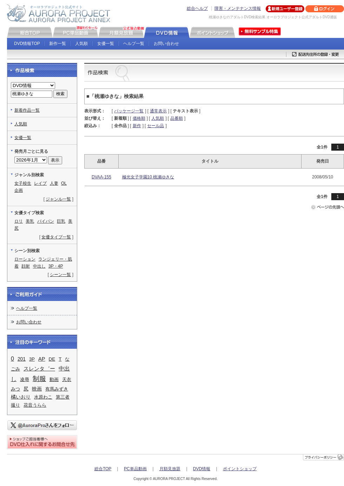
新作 (137, 125)
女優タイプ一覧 (56, 237)
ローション (24, 259)
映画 (37, 389)
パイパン (45, 221)
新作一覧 (57, 43)
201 (22, 359)
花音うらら (35, 405)
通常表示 (158, 111)
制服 (39, 378)
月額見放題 (169, 468)
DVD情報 (201, 468)
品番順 (176, 118)
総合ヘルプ (197, 8)
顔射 (25, 266)
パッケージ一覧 (129, 111)
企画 (18, 190)
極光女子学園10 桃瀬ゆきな (148, 177)
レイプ (40, 183)
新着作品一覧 (27, 110)
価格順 (139, 118)
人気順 (81, 43)
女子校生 (22, 183)
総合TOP (102, 468)
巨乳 (61, 221)
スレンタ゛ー (39, 369)
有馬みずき (56, 389)
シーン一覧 (60, 274)
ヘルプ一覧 (133, 43)
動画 (54, 379)
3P (32, 359)
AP (41, 359)
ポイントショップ (240, 468)
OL (64, 183)
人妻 (54, 183)
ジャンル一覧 (58, 199)
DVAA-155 (101, 177)
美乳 (30, 221)
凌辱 (24, 379)
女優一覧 (105, 43)
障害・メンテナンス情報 (237, 8)
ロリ (18, 221)
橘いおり (21, 397)
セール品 (155, 125)
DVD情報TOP (27, 43)
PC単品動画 (135, 468)
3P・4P (55, 266)
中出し (39, 266)
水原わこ (43, 397)
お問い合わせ (166, 43)
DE (52, 359)
